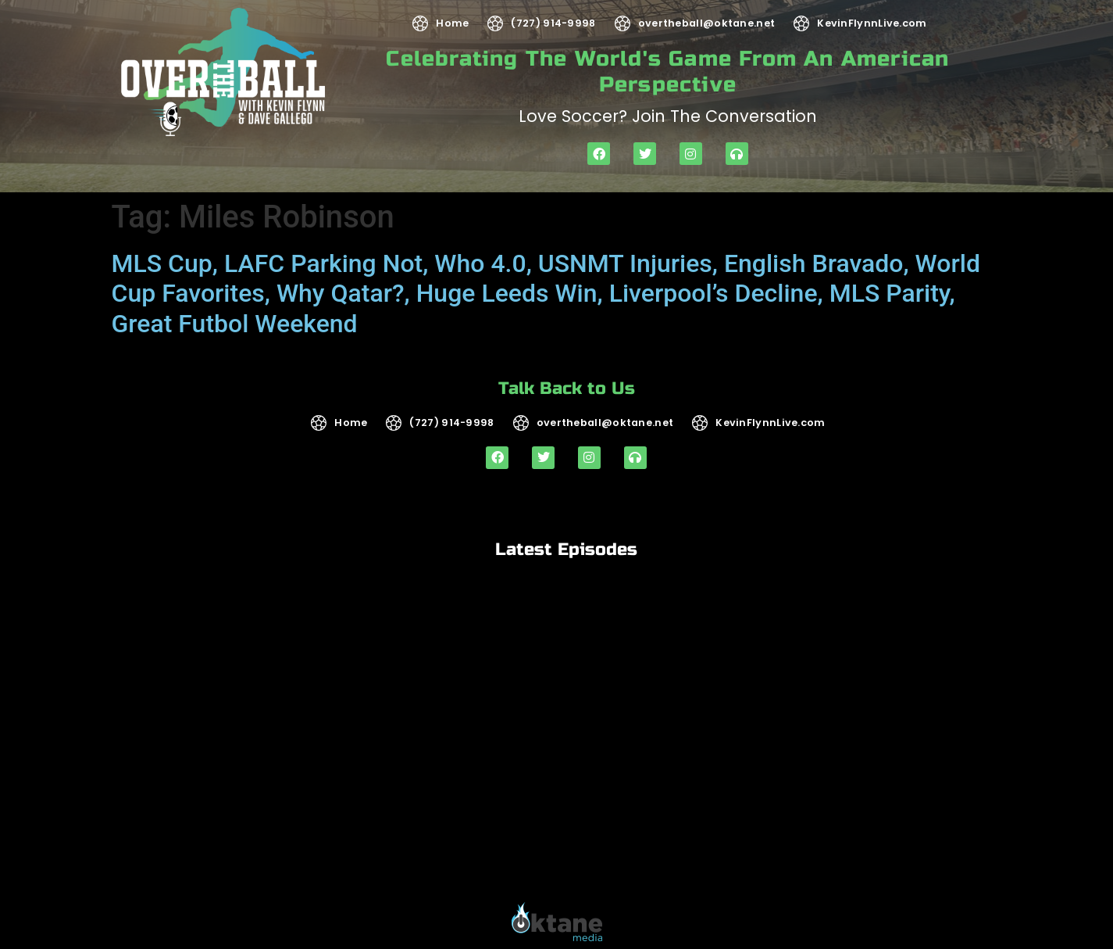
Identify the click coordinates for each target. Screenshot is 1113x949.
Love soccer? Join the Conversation (668, 116)
